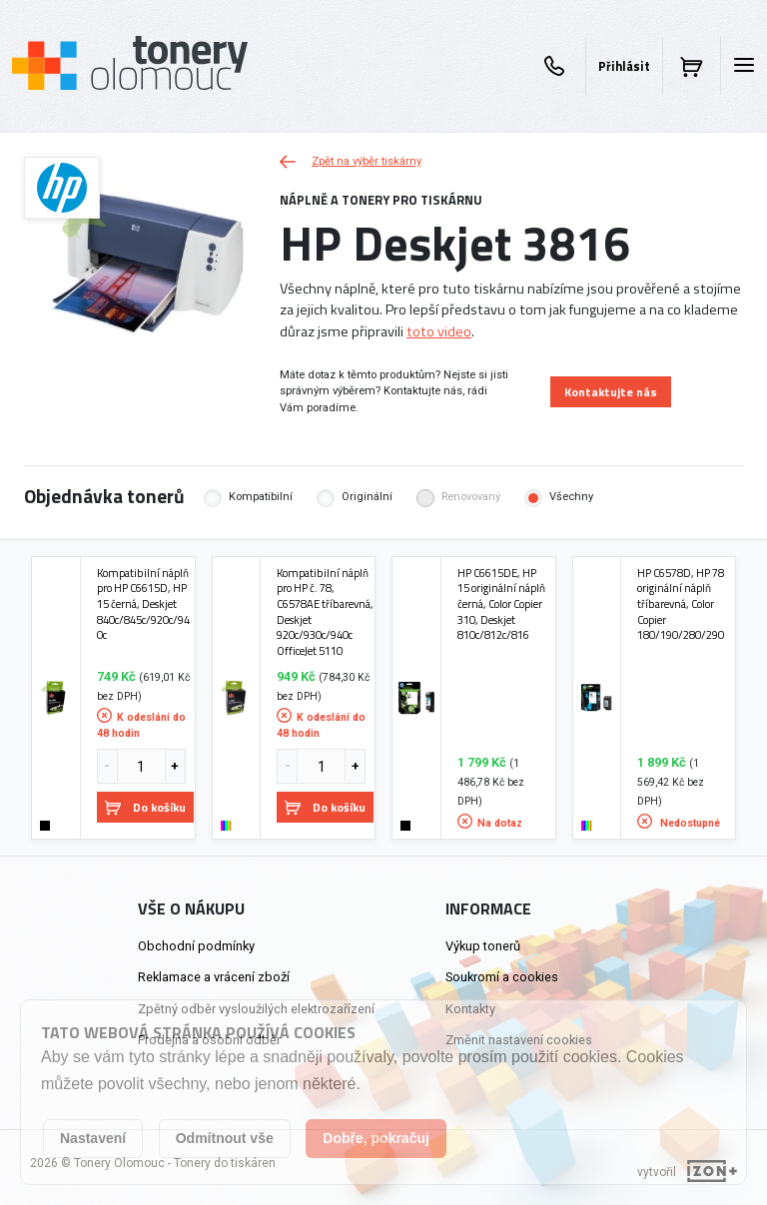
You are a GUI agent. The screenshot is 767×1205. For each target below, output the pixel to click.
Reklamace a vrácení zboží (214, 976)
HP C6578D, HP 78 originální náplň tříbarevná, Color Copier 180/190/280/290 (680, 604)
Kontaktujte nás (610, 391)
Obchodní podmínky (196, 945)
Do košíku (145, 807)
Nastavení (93, 1138)
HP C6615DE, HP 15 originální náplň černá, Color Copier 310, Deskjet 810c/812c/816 (501, 604)
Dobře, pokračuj (376, 1138)
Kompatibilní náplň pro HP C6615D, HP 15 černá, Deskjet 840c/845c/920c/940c (143, 604)
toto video (438, 331)
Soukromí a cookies (501, 976)
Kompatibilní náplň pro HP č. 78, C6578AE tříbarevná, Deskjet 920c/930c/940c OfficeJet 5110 (325, 612)
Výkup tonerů (482, 945)
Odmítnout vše (225, 1138)
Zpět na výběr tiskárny (350, 161)
